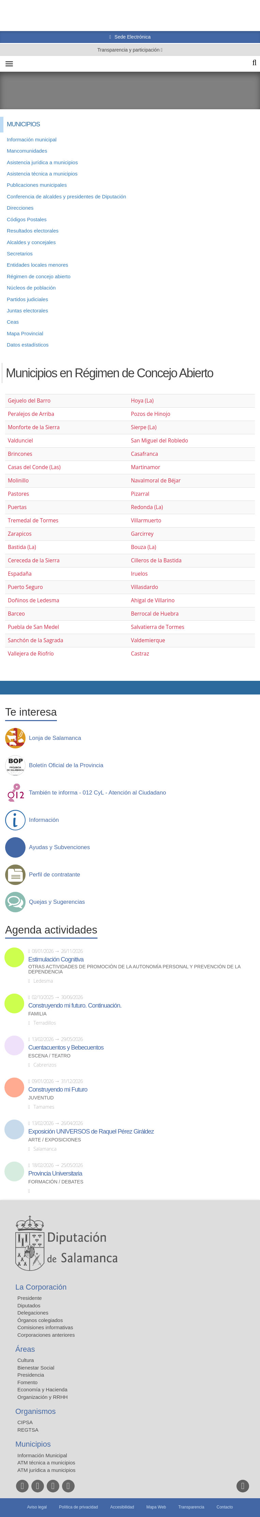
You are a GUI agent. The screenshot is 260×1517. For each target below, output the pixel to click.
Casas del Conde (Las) (34, 467)
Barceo (16, 613)
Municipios (33, 1444)
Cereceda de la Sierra (34, 560)
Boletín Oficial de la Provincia (66, 765)
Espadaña (20, 573)
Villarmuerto (146, 520)
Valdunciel (20, 440)
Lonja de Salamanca (55, 738)
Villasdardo (144, 587)
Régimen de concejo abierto (39, 276)
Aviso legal (37, 1507)
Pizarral (140, 493)
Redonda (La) (147, 507)
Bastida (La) (22, 547)
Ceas (13, 322)
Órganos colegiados (40, 1320)
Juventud (41, 1097)
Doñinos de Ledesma (33, 600)
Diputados (29, 1305)
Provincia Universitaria (55, 1173)
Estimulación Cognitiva (55, 959)
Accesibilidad (122, 1507)
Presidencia (30, 1375)
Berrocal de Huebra (155, 613)
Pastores (18, 493)
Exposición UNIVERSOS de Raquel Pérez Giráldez (91, 1131)
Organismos (35, 1411)
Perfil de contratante (54, 875)
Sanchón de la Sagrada (35, 640)
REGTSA (28, 1430)
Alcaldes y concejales (31, 242)
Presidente (29, 1298)
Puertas (17, 507)
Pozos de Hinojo (150, 414)
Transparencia (191, 1507)
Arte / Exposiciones (54, 1139)
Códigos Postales (27, 219)
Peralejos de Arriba (31, 414)
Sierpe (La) (143, 427)
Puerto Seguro (25, 587)
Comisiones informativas (45, 1327)
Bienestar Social (35, 1368)
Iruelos (139, 573)
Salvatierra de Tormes (157, 627)
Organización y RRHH (42, 1397)
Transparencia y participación (129, 50)
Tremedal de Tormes (33, 520)
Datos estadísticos (28, 345)
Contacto (225, 1507)
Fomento (27, 1382)
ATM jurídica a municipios (46, 1470)
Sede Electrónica (132, 37)
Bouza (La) (143, 547)
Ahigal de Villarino (152, 600)
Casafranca (144, 454)
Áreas (25, 1349)
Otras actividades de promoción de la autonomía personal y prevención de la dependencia (134, 969)
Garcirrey (142, 533)
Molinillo (18, 480)
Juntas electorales (27, 310)
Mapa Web (156, 1507)
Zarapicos (19, 533)
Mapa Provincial (25, 333)
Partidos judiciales (27, 299)
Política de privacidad (78, 1507)
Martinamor (145, 467)
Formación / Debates (55, 1181)
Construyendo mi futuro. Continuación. (74, 1005)
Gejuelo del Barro (29, 400)
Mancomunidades (27, 151)
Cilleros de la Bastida (156, 560)
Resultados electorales (33, 231)
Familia (37, 1013)
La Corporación (40, 1287)
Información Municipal (42, 1455)
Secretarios (20, 253)
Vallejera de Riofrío (31, 653)
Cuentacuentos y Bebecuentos (66, 1047)
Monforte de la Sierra (34, 427)
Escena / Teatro (49, 1055)
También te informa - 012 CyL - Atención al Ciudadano (97, 793)
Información (44, 820)
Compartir (8, 687)
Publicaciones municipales (37, 185)
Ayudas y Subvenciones (59, 847)
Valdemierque (148, 640)
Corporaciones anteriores (46, 1335)
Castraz (140, 653)
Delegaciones (32, 1313)
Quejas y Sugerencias (57, 902)
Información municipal (32, 139)
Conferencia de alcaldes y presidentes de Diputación (66, 196)
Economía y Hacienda (42, 1389)
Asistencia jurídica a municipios (42, 162)
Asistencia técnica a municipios (42, 174)
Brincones (20, 454)
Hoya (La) (142, 400)
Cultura (25, 1360)
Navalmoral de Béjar (156, 480)
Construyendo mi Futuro (57, 1089)
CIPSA (25, 1422)
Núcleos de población (31, 288)
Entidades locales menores (37, 265)
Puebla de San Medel (33, 627)
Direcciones (20, 208)
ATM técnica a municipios (46, 1462)
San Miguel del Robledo (159, 440)
